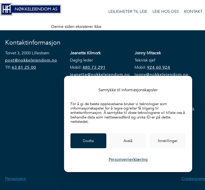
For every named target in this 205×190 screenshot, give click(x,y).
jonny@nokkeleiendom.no (162, 74)
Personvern (15, 178)
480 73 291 (94, 67)
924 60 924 (158, 67)
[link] (88, 140)
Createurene (193, 178)
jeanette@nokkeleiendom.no (100, 74)
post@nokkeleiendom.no (31, 60)
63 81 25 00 (24, 67)
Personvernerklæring (128, 159)
